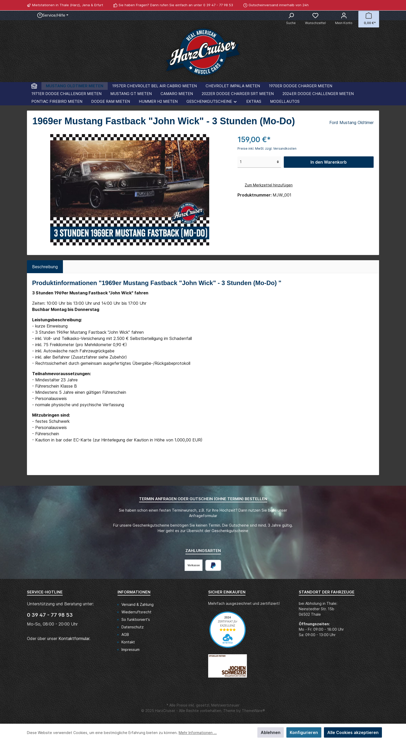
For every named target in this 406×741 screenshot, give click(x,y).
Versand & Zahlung (137, 604)
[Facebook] (370, 5)
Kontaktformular (74, 638)
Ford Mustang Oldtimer (351, 122)
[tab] (45, 266)
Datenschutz (132, 627)
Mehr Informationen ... (198, 732)
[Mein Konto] (344, 19)
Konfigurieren (304, 732)
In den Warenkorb (328, 162)
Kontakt (128, 642)
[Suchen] (291, 19)
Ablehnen (270, 732)
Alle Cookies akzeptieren (353, 732)
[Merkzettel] (315, 19)
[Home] (34, 86)
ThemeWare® (253, 710)
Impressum (130, 649)
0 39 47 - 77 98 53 (218, 5)
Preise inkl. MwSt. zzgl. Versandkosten (266, 148)
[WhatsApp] (376, 5)
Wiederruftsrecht (136, 612)
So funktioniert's (135, 619)
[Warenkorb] (368, 19)
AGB (125, 634)
